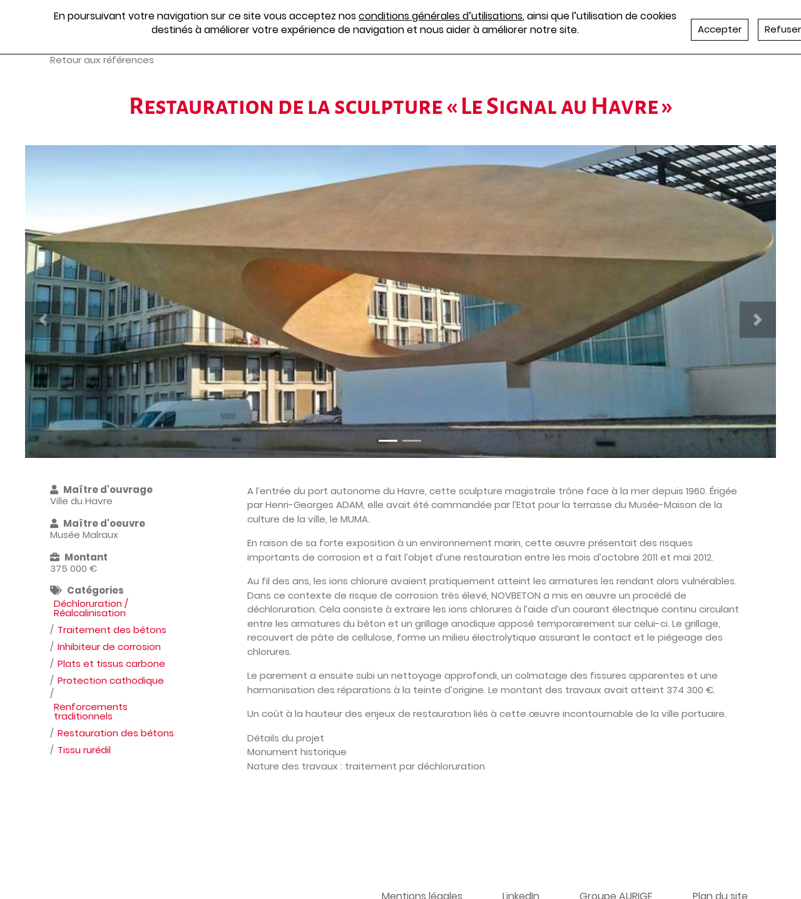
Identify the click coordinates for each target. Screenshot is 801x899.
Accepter (720, 29)
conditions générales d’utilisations (441, 16)
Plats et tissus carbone (111, 663)
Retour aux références (102, 59)
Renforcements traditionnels (91, 711)
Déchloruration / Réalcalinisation (91, 608)
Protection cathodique (111, 680)
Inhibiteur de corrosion (109, 646)
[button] (43, 320)
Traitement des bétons (112, 629)
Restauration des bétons (116, 732)
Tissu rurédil (84, 749)
